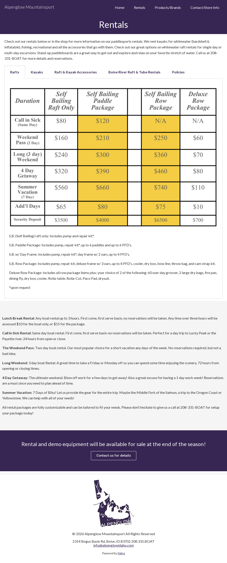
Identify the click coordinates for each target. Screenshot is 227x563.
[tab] (14, 72)
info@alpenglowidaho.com (113, 545)
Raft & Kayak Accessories (76, 72)
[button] (113, 455)
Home (119, 8)
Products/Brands (168, 8)
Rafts (14, 72)
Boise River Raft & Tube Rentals (134, 72)
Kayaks (37, 72)
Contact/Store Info (204, 8)
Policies (178, 72)
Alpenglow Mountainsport (29, 7)
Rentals (139, 8)
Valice (121, 553)
